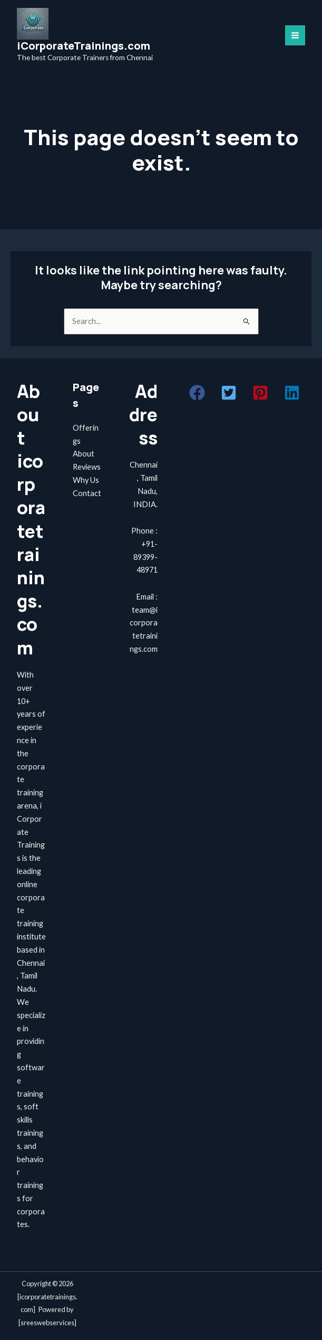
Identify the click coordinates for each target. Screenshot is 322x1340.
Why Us (86, 480)
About (83, 453)
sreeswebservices (47, 1322)
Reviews (87, 466)
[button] (197, 392)
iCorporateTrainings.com (83, 46)
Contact (87, 493)
